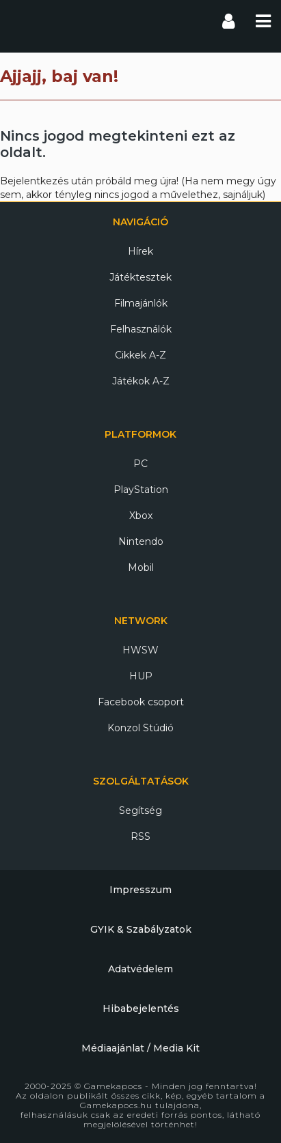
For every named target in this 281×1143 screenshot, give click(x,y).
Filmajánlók (141, 303)
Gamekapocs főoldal (23, 20)
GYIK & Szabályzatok (140, 929)
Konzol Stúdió (140, 728)
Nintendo (140, 541)
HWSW (140, 650)
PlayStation (140, 489)
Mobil (141, 567)
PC (140, 463)
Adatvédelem (140, 969)
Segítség (140, 810)
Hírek (140, 251)
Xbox (140, 515)
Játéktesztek (140, 277)
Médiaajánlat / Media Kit (140, 1048)
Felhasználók (141, 329)
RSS (140, 836)
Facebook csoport (141, 702)
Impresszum (140, 890)
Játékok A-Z (141, 381)
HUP (140, 676)
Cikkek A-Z (140, 355)
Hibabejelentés (141, 1008)
